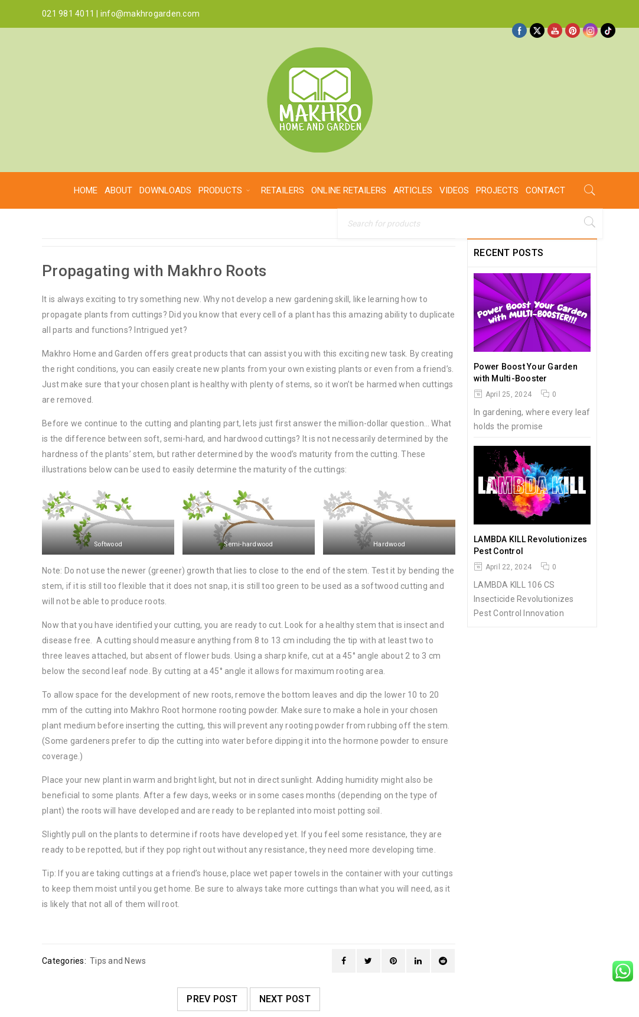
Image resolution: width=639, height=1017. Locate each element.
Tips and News (118, 961)
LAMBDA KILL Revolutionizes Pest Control (531, 545)
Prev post (212, 999)
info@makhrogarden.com (150, 13)
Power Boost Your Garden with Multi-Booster (526, 372)
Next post (285, 999)
